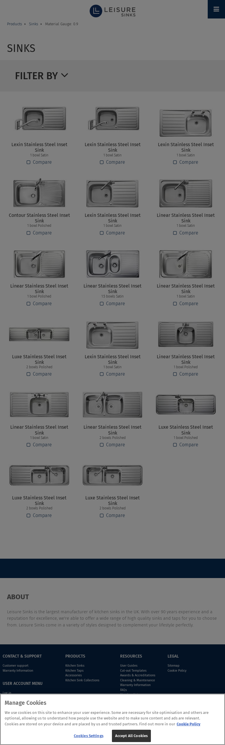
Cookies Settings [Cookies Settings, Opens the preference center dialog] (88, 739)
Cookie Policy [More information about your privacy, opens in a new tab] (188, 727)
